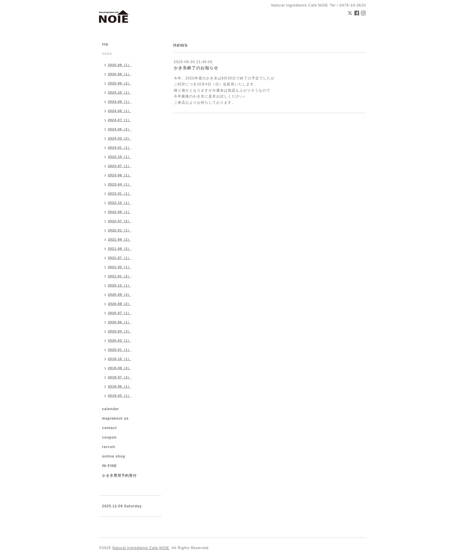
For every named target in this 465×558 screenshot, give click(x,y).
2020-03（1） (119, 340)
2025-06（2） (119, 83)
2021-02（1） (119, 267)
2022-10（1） (119, 202)
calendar (110, 409)
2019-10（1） (119, 359)
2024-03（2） (119, 138)
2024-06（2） (119, 129)
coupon (109, 437)
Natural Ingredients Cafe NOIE (140, 548)
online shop (113, 456)
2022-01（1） (119, 230)
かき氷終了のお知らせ (196, 67)
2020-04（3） (119, 331)
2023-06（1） (119, 175)
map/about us (115, 418)
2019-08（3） (119, 368)
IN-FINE (109, 466)
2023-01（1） (119, 193)
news (107, 54)
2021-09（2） (119, 239)
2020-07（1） (119, 313)
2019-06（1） (119, 386)
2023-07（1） (119, 166)
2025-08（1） (119, 74)
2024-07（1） (119, 120)
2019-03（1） (119, 395)
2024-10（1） (119, 92)
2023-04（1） (119, 184)
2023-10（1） (119, 157)
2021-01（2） (119, 276)
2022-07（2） (119, 221)
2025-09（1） (119, 65)
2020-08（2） (119, 304)
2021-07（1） (119, 258)
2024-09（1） (119, 101)
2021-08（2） (119, 248)
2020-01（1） (119, 349)
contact (109, 428)
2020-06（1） (119, 322)
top (105, 44)
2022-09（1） (119, 212)
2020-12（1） (119, 285)
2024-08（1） (119, 111)
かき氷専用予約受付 (119, 476)
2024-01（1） (119, 147)
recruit (108, 447)
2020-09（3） (119, 294)
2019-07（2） (119, 377)
